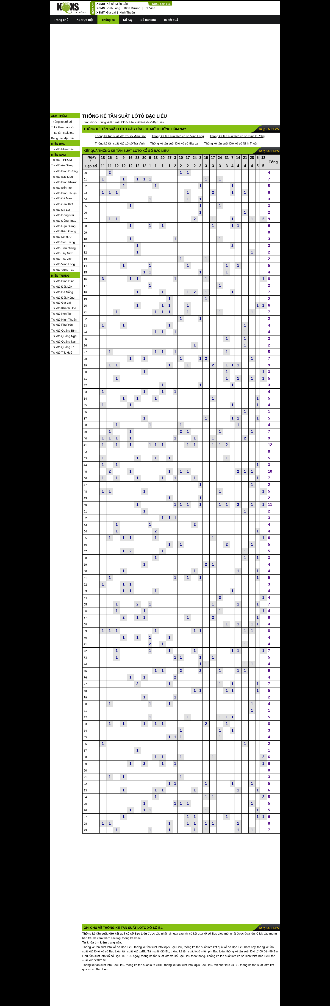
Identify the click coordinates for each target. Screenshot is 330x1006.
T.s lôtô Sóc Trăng (63, 221)
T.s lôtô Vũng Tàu (62, 249)
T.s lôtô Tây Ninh (62, 232)
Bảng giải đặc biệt (63, 117)
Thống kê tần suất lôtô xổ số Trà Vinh (120, 123)
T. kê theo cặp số (62, 106)
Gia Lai (111, 12)
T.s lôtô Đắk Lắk (61, 266)
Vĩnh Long (113, 8)
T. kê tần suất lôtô (62, 112)
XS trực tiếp (85, 20)
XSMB (101, 3)
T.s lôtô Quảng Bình (64, 310)
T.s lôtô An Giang (62, 144)
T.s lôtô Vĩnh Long (63, 243)
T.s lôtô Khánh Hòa (63, 287)
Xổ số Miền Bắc (117, 3)
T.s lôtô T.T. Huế (61, 332)
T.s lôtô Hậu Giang (63, 205)
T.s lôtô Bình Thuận (64, 172)
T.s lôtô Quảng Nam (64, 321)
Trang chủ (61, 20)
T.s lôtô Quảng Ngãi (64, 315)
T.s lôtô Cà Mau (61, 177)
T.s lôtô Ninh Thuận (64, 299)
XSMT (101, 12)
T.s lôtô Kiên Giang (63, 210)
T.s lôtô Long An (61, 216)
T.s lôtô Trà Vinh (61, 238)
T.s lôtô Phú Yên (62, 304)
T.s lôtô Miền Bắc (62, 128)
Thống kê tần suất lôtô (111, 101)
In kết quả (171, 20)
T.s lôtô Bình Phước (64, 161)
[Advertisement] (165, 60)
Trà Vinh (149, 8)
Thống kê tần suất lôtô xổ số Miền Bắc (120, 115)
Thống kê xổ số (61, 101)
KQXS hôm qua (161, 4)
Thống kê (108, 20)
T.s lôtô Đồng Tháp (63, 200)
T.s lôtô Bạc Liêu (62, 156)
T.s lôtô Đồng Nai (62, 194)
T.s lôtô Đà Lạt (60, 189)
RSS (277, 1002)
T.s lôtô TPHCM (61, 139)
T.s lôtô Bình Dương (64, 150)
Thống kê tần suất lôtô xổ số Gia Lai (174, 123)
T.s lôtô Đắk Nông (63, 277)
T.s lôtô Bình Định (63, 260)
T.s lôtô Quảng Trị (63, 326)
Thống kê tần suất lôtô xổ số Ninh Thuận (231, 123)
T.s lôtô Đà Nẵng (62, 271)
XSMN (101, 8)
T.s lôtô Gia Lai (61, 282)
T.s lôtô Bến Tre (61, 167)
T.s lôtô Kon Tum (62, 293)
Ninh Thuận (127, 12)
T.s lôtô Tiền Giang (63, 227)
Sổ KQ (127, 20)
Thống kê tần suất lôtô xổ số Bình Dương (237, 115)
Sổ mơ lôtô (148, 20)
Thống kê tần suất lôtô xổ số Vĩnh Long (178, 115)
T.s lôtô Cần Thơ (62, 183)
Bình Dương (132, 8)
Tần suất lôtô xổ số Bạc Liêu (146, 101)
